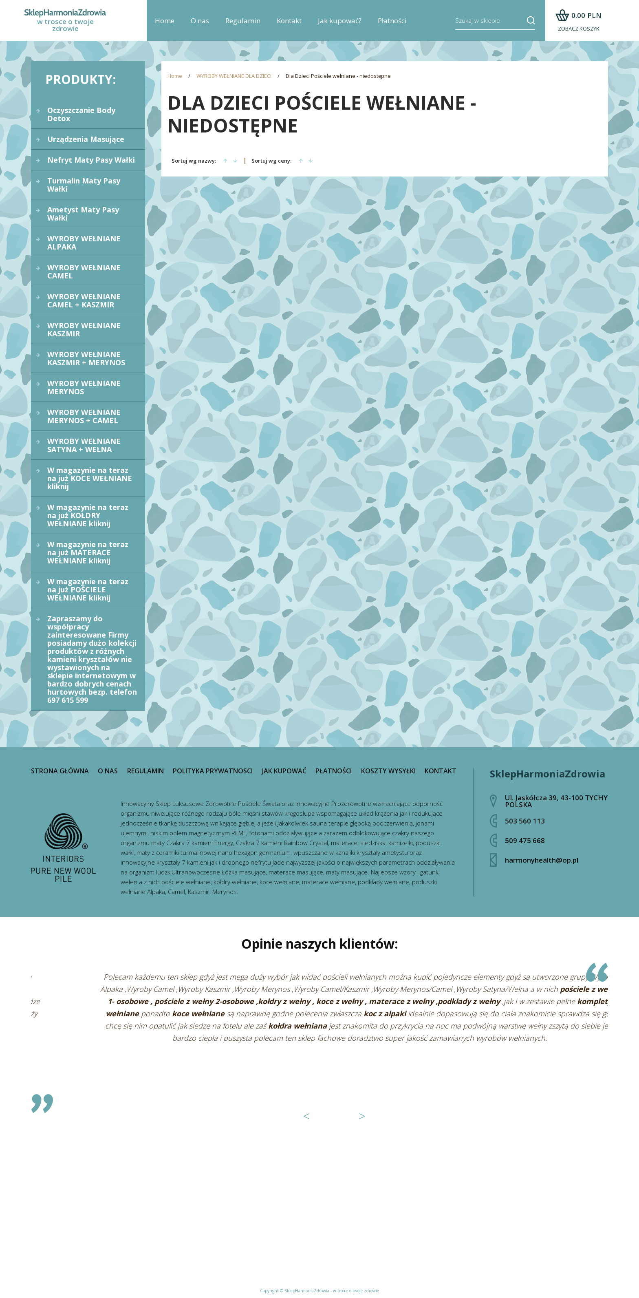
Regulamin (242, 20)
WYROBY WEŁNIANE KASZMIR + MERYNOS (86, 358)
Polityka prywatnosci (213, 771)
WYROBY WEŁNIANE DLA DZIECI (233, 76)
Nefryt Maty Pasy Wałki (91, 160)
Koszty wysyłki (388, 771)
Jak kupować (284, 771)
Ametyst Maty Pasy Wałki (83, 214)
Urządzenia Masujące (85, 139)
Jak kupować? (339, 20)
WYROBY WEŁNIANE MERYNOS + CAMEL (84, 416)
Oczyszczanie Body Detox (81, 114)
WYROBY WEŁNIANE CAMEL (84, 271)
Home (164, 20)
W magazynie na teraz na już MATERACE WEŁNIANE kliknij (87, 552)
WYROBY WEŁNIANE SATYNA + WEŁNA (84, 445)
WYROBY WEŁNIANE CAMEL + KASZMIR (84, 300)
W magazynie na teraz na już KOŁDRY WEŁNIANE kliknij (87, 515)
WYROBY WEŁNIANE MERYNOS (84, 387)
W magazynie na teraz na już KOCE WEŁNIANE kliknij (89, 478)
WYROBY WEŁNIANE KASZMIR (84, 329)
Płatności (392, 20)
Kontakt (289, 20)
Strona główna (60, 771)
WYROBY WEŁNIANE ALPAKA (84, 243)
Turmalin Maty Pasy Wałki (83, 185)
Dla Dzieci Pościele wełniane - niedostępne (338, 76)
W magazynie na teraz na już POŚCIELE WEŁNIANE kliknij (87, 589)
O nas (200, 20)
